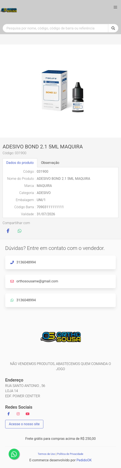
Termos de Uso (46, 454)
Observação (50, 163)
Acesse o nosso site (24, 424)
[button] (115, 7)
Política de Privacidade (70, 454)
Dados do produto (20, 163)
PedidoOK (84, 460)
